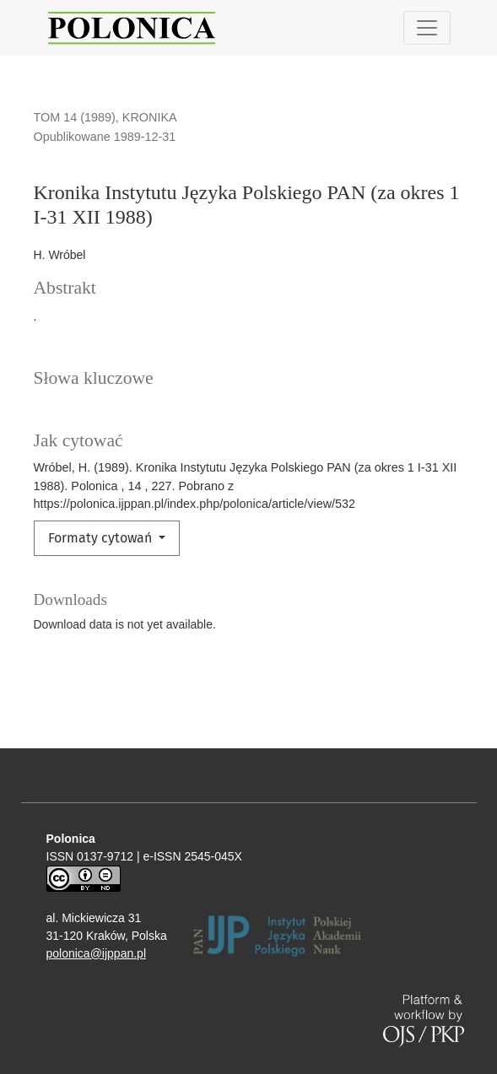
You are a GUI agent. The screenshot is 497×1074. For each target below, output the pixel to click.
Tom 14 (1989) (75, 117)
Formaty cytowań (101, 538)
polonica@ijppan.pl (96, 953)
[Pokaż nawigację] (427, 28)
